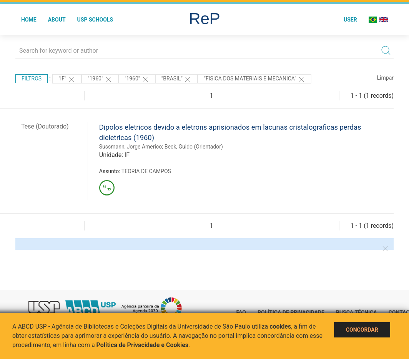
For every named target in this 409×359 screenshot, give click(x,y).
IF (127, 155)
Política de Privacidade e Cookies (142, 345)
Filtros (32, 78)
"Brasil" (176, 79)
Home (29, 20)
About (57, 20)
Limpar (385, 78)
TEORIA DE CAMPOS (146, 171)
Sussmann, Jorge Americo (130, 147)
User (350, 20)
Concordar (362, 330)
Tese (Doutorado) (45, 126)
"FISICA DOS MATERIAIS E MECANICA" (254, 79)
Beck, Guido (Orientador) (194, 147)
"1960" (100, 79)
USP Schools (95, 20)
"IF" (66, 79)
